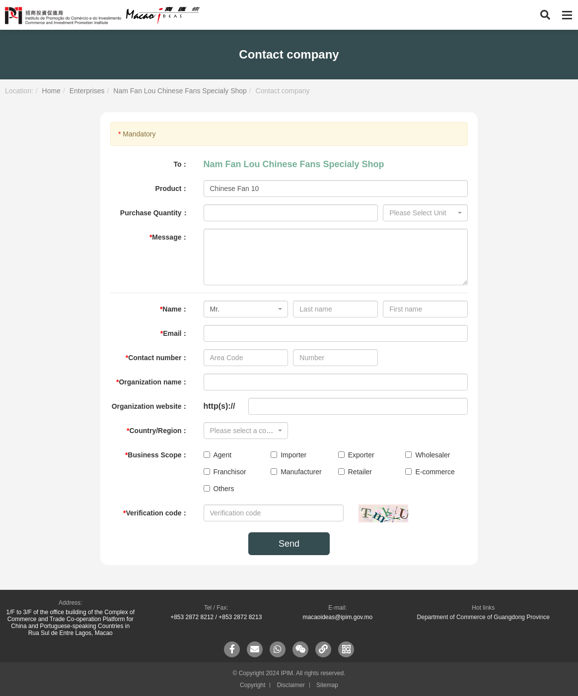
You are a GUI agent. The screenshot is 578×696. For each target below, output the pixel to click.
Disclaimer (291, 685)
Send (289, 544)
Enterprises (87, 91)
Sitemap (327, 685)
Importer (288, 455)
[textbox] (422, 213)
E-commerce (429, 472)
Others (219, 489)
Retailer (355, 472)
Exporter (356, 455)
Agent (218, 455)
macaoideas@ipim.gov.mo (337, 617)
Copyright (252, 685)
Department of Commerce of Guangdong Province (483, 617)
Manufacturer (296, 472)
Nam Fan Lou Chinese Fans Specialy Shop (179, 91)
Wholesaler (427, 455)
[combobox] (425, 212)
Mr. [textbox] (214, 309)
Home (51, 91)
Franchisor (225, 472)
